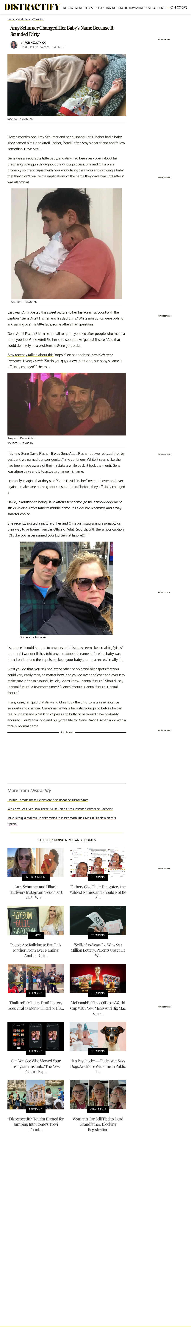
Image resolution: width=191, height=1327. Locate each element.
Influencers (120, 8)
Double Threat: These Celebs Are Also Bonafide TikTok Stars (47, 800)
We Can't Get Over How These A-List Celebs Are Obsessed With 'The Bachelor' (60, 809)
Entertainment (72, 8)
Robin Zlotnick (34, 42)
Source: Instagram (20, 118)
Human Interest (140, 8)
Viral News (24, 19)
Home (11, 19)
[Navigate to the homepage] (32, 7)
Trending (104, 8)
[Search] (171, 7)
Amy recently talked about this (30, 355)
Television (90, 8)
